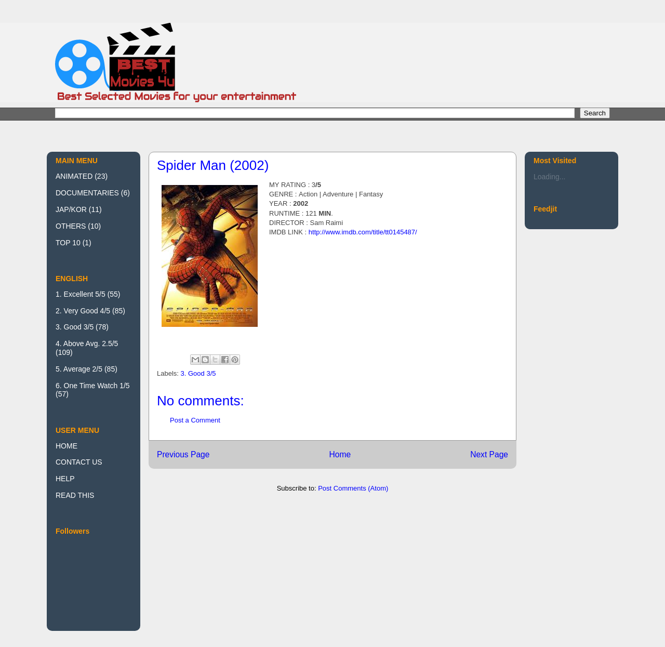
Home (340, 454)
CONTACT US (79, 462)
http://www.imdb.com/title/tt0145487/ (363, 232)
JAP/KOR (71, 209)
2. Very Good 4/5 (83, 311)
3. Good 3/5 (198, 373)
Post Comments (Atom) (353, 488)
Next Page (489, 454)
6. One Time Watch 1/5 (93, 385)
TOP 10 (68, 243)
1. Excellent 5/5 (80, 294)
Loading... (550, 177)
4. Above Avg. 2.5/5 (87, 343)
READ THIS (75, 495)
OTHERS (71, 226)
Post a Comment (195, 420)
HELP (65, 478)
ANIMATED (74, 176)
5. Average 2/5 (79, 369)
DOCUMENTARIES (87, 193)
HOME (66, 446)
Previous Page (183, 454)
